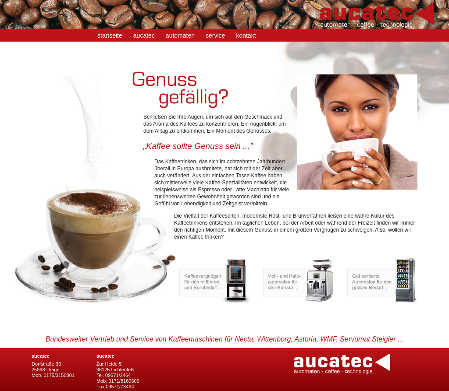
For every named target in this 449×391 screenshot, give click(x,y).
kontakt (246, 35)
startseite (109, 35)
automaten (180, 35)
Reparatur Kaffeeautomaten (416, 35)
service (215, 35)
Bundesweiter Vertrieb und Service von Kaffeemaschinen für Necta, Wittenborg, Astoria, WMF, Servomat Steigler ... (225, 339)
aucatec (144, 35)
